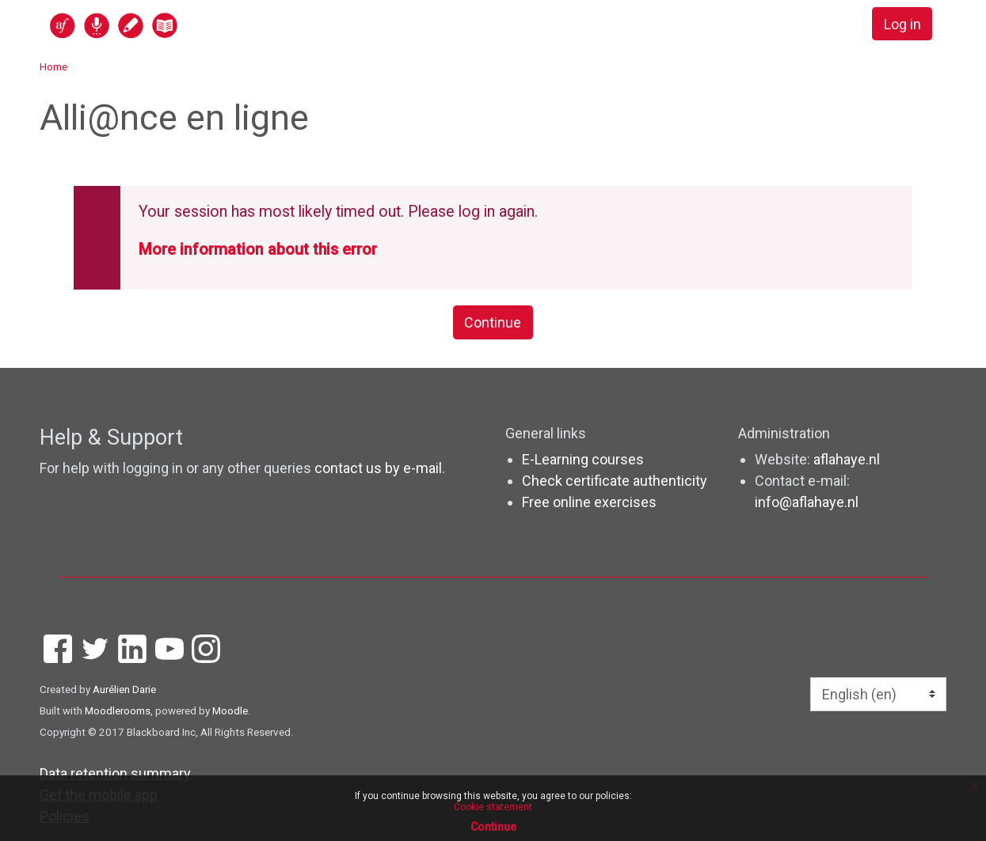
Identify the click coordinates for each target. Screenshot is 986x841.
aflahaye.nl (846, 459)
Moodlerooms (117, 710)
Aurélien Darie (124, 689)
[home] (175, 25)
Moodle (230, 710)
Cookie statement (493, 807)
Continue (492, 322)
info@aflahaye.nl (806, 502)
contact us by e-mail (378, 468)
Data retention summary (115, 773)
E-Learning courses (583, 459)
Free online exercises (589, 502)
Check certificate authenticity (614, 480)
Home (53, 66)
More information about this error (258, 250)
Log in (902, 24)
